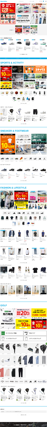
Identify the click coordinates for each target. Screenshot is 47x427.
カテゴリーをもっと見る (24, 103)
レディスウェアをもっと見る (23, 262)
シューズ (17, 58)
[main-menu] (46, 1)
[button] (46, 46)
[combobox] (24, 1)
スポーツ (6, 58)
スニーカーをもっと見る (24, 180)
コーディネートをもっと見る (23, 298)
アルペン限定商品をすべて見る (23, 54)
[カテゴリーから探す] (33, 1)
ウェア (29, 58)
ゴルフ (40, 58)
